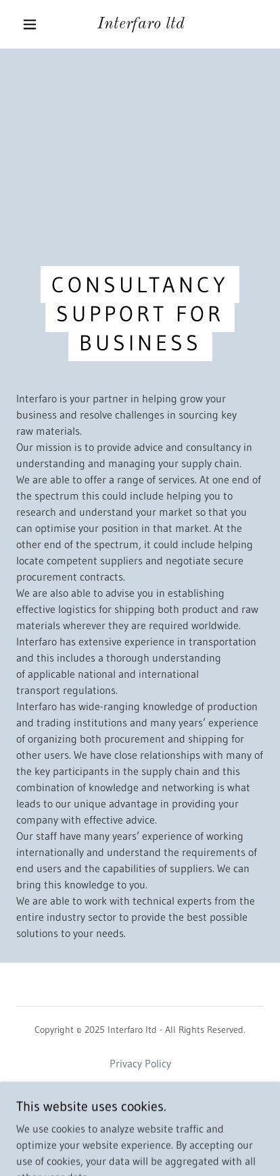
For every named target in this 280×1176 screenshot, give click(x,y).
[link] (141, 24)
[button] (29, 24)
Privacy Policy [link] (140, 1063)
